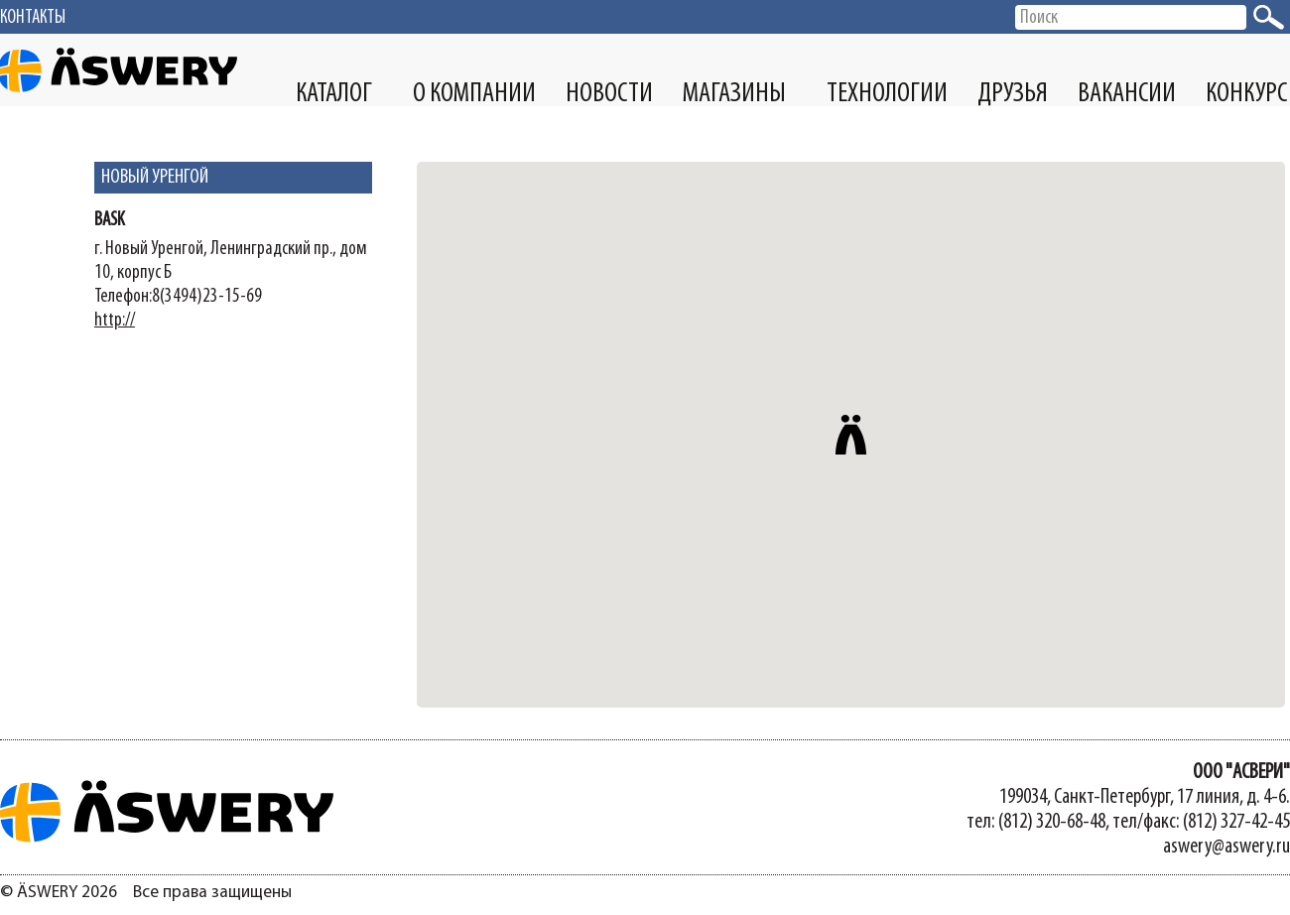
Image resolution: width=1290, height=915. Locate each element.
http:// (114, 320)
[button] (851, 434)
